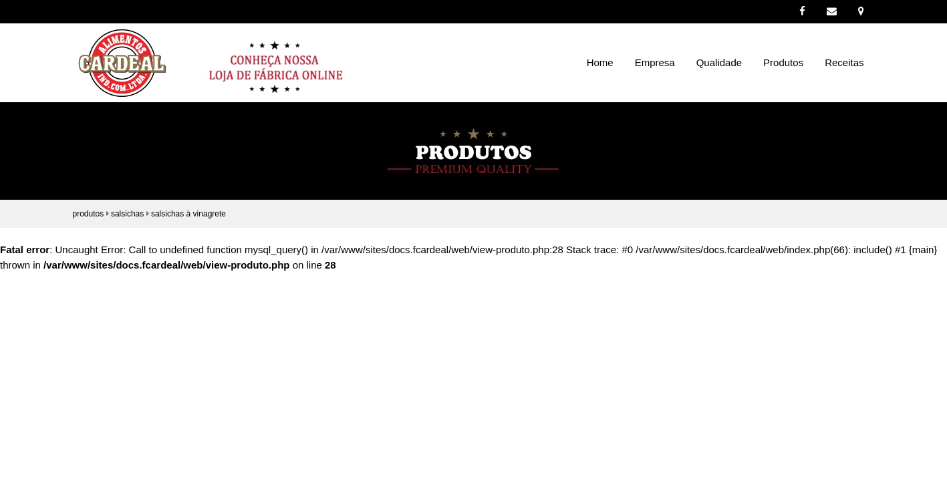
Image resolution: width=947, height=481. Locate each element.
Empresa (655, 62)
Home (600, 62)
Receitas (844, 62)
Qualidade (719, 62)
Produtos (783, 62)
